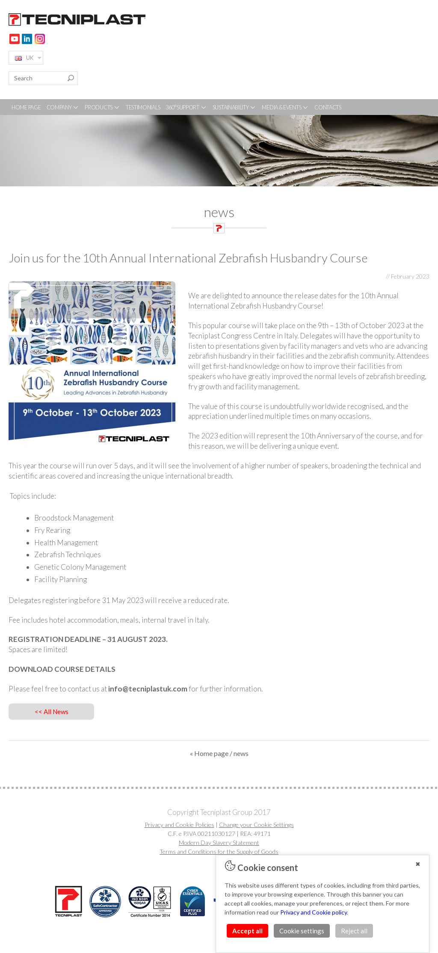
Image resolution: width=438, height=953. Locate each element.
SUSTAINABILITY (235, 107)
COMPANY (63, 107)
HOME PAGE (26, 107)
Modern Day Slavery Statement (219, 842)
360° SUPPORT (186, 107)
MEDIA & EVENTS (285, 107)
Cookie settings (301, 931)
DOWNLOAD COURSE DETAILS (62, 669)
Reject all (354, 931)
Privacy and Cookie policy (313, 912)
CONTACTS (327, 107)
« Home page (209, 753)
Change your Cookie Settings (256, 824)
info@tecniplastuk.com (147, 688)
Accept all (247, 931)
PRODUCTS (102, 107)
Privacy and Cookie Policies (179, 824)
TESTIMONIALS (143, 107)
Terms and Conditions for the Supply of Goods (219, 851)
